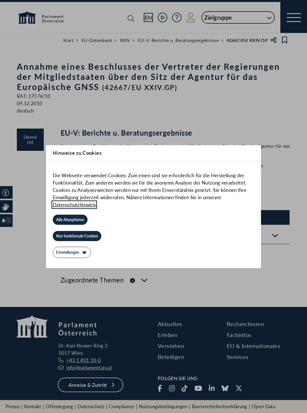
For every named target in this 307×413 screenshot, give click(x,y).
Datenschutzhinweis (74, 205)
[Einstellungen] (72, 252)
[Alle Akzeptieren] (70, 220)
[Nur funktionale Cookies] (77, 236)
